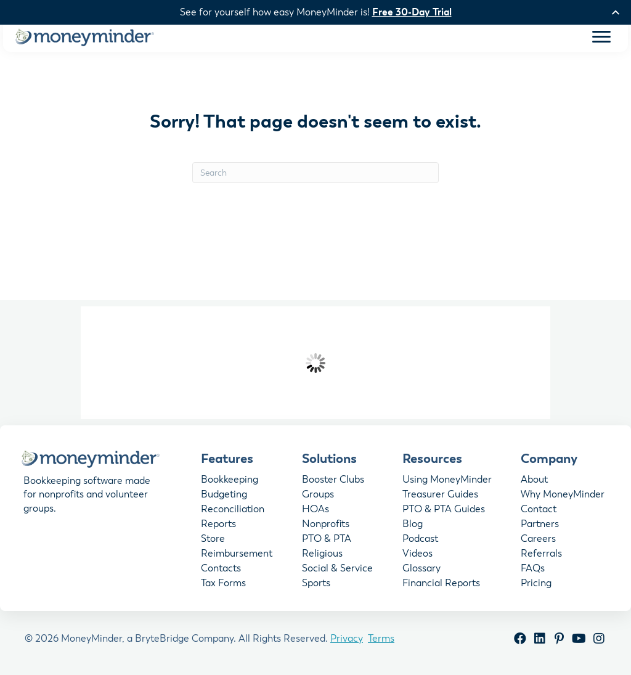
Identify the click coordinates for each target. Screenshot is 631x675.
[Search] (315, 175)
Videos (417, 556)
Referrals (541, 556)
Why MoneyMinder (563, 496)
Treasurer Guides (440, 496)
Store (213, 541)
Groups (318, 496)
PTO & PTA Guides (443, 511)
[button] (519, 640)
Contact (538, 511)
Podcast (420, 541)
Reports (218, 526)
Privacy (346, 640)
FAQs (533, 570)
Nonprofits (325, 526)
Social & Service (337, 570)
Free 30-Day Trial (412, 12)
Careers (538, 541)
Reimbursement (236, 556)
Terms (381, 640)
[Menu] (601, 39)
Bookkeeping (229, 482)
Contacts (221, 570)
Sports (316, 585)
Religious (322, 556)
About (534, 482)
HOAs (315, 511)
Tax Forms (223, 585)
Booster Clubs (333, 482)
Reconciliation (232, 511)
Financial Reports (441, 585)
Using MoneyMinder (447, 482)
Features (227, 461)
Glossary (421, 570)
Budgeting (224, 496)
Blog (412, 526)
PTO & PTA (326, 541)
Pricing (536, 585)
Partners (540, 526)
